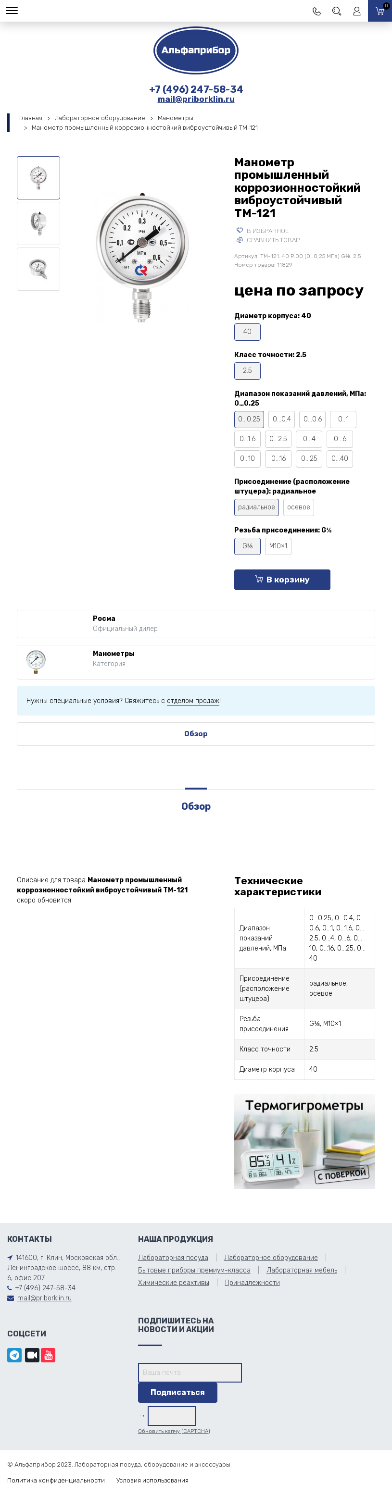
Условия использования (152, 1480)
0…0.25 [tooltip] (249, 419)
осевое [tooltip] (298, 507)
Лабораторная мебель (301, 1270)
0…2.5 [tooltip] (278, 439)
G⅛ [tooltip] (247, 546)
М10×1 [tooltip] (278, 546)
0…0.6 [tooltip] (312, 419)
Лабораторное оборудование (100, 118)
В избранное (263, 231)
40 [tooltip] (247, 332)
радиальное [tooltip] (256, 507)
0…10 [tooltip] (247, 459)
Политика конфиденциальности (56, 1480)
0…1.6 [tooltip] (247, 439)
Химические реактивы (173, 1283)
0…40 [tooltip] (339, 459)
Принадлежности (252, 1283)
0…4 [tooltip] (309, 439)
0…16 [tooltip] (278, 459)
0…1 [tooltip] (343, 419)
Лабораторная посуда (173, 1258)
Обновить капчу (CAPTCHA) (174, 1431)
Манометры (175, 118)
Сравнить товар (268, 240)
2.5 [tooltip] (247, 371)
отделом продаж (193, 701)
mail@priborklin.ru (196, 99)
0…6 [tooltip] (340, 439)
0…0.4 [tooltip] (282, 419)
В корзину (282, 579)
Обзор (196, 733)
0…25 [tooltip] (309, 459)
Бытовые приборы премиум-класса (194, 1270)
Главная (30, 118)
